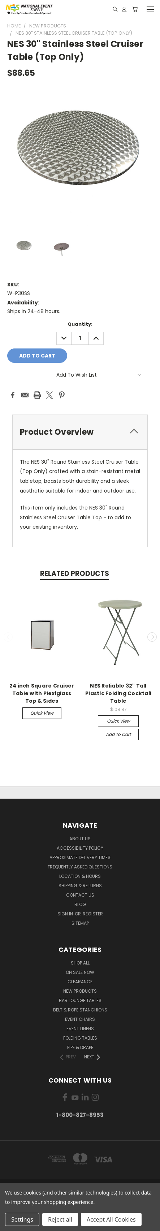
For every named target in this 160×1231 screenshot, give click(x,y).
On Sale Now (80, 972)
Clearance (80, 982)
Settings (22, 1219)
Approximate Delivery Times (80, 857)
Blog (80, 904)
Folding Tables (80, 1038)
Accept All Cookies (111, 1219)
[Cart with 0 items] (135, 9)
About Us (80, 839)
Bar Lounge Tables (80, 1000)
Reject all (60, 1219)
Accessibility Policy (80, 848)
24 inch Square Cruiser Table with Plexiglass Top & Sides (41, 693)
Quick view (41, 713)
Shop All (80, 963)
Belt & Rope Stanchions (80, 1010)
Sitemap (80, 923)
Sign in (65, 914)
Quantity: (80, 324)
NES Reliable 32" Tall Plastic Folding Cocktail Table (118, 693)
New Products (80, 991)
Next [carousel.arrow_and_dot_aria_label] (152, 637)
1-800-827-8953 (80, 1115)
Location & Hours (80, 876)
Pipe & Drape (80, 1047)
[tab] (80, 432)
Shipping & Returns (80, 886)
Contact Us (80, 895)
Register (93, 914)
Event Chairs (80, 1019)
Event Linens (80, 1029)
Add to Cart (118, 734)
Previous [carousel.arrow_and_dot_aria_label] (8, 637)
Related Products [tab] (74, 573)
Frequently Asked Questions (80, 867)
